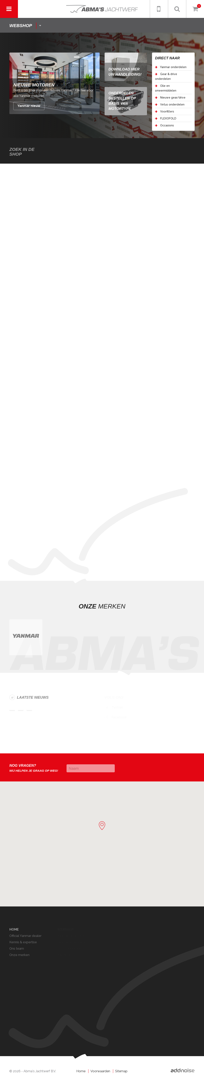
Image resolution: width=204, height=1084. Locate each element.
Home (80, 1071)
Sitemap (121, 1071)
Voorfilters (164, 111)
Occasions (164, 125)
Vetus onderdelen (169, 104)
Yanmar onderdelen (170, 67)
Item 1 (85, 57)
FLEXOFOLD (165, 118)
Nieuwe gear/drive (170, 97)
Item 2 (94, 57)
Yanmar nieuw (29, 106)
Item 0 (76, 57)
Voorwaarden (100, 1071)
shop (20, 25)
